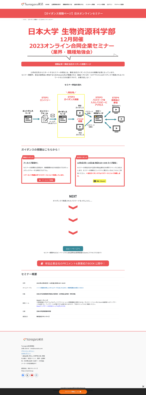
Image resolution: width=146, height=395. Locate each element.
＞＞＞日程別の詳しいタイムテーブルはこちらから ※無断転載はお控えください (60, 288)
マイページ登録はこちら (73, 391)
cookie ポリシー (26, 354)
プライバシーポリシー (27, 351)
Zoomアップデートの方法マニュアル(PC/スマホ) (51, 306)
